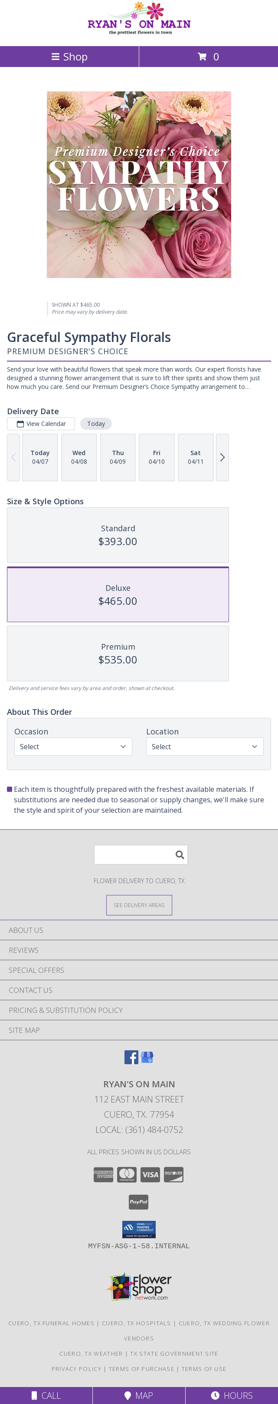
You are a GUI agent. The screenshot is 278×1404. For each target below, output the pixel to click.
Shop (69, 56)
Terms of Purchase (141, 1369)
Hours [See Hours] (232, 1395)
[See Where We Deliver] (139, 905)
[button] (139, 1229)
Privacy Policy (76, 1369)
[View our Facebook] (131, 1061)
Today (96, 423)
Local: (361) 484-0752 (139, 1130)
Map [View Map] (138, 1395)
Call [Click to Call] (46, 1395)
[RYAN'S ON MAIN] (139, 33)
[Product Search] (141, 855)
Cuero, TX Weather (91, 1353)
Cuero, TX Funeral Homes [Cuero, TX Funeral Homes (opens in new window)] (51, 1323)
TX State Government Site (174, 1353)
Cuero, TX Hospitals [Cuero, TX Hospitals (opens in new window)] (136, 1323)
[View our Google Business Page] (147, 1061)
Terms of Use (204, 1369)
